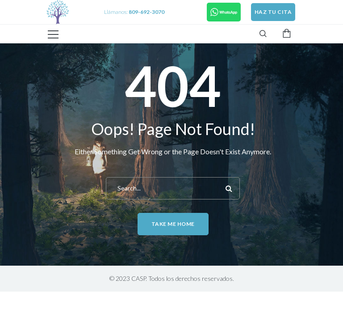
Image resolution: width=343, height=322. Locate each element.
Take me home (173, 223)
